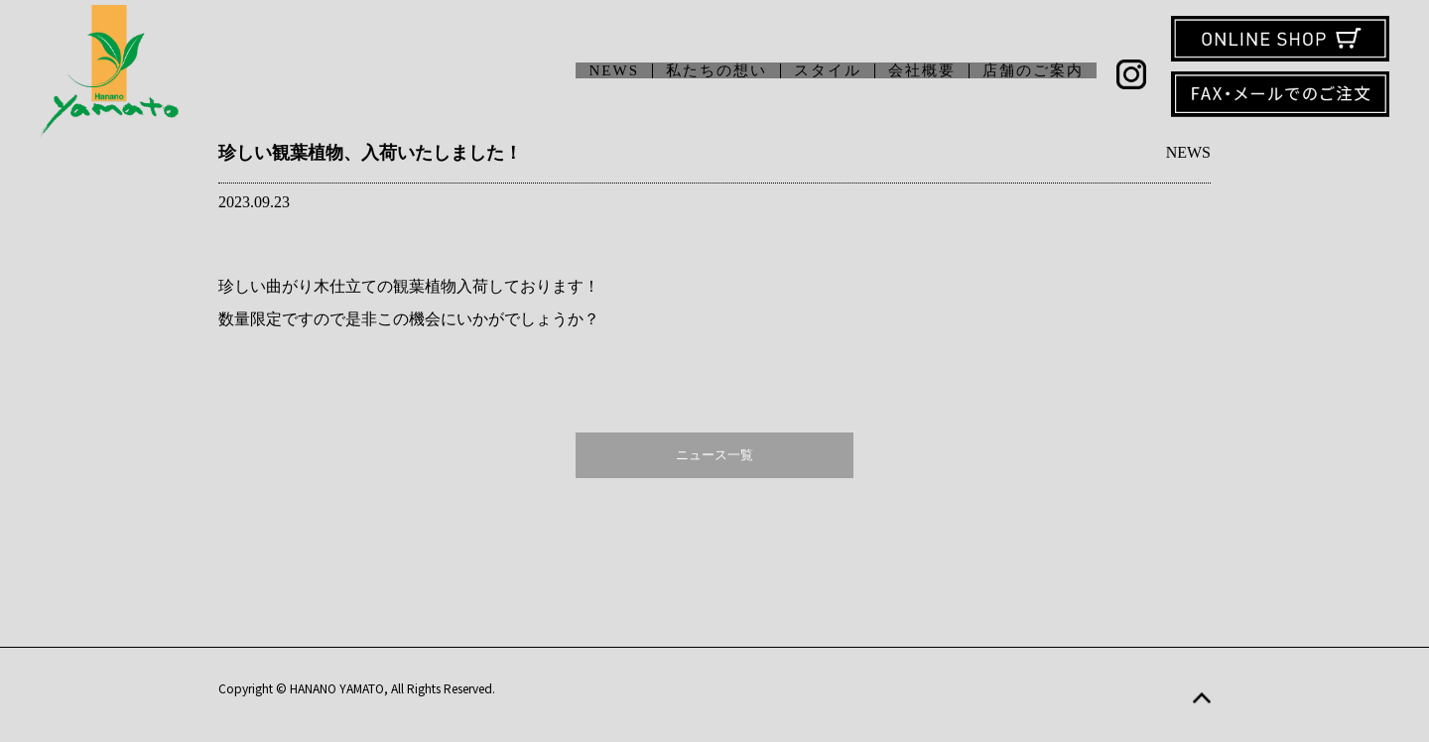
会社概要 (922, 70)
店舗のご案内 (1033, 70)
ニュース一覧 (714, 454)
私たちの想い (716, 70)
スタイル (827, 70)
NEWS (614, 70)
